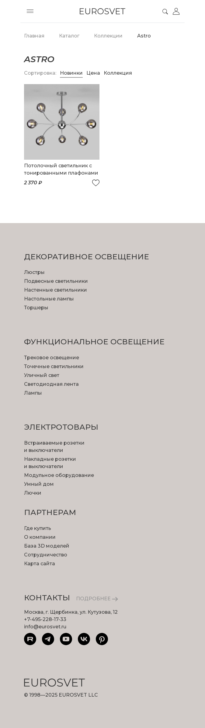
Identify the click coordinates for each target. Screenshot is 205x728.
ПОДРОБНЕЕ (97, 599)
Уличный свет (41, 375)
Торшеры (36, 308)
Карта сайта (39, 563)
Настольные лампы (49, 299)
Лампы (33, 393)
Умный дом (39, 484)
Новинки (71, 73)
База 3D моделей (46, 546)
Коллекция (118, 73)
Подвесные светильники (56, 281)
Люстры (34, 272)
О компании (40, 537)
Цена (93, 73)
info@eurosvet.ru (45, 627)
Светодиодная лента (51, 384)
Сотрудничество (45, 555)
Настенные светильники (55, 290)
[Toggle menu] (30, 11)
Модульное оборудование (59, 475)
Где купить (37, 528)
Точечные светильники (54, 366)
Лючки (32, 493)
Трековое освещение (51, 357)
